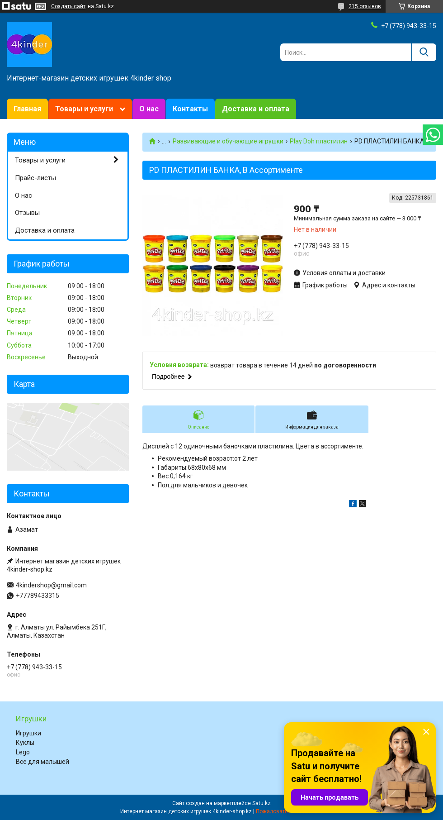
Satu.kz (261, 803)
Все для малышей (42, 761)
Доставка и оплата (255, 109)
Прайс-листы (35, 178)
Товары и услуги (84, 109)
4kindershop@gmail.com (51, 585)
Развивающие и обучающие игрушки (228, 141)
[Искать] (423, 52)
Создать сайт (68, 6)
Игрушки (28, 733)
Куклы (25, 742)
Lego (23, 752)
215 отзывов (365, 6)
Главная (27, 109)
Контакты (190, 109)
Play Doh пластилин (319, 141)
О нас (149, 109)
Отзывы (27, 213)
